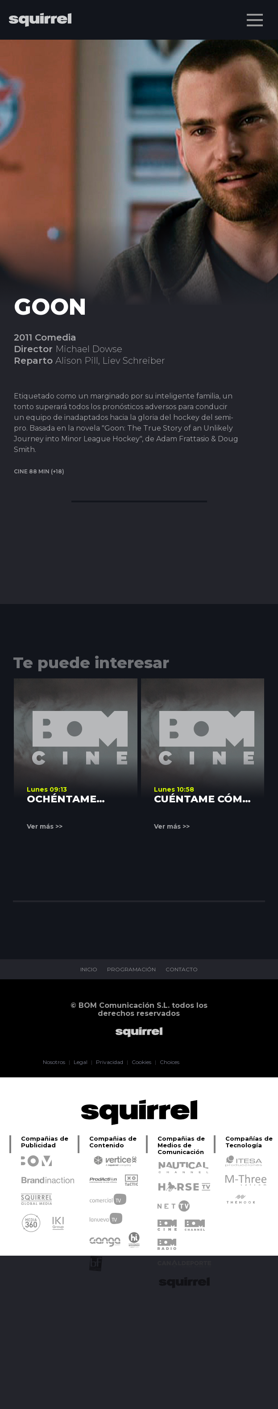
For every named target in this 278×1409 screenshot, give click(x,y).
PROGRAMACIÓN (131, 969)
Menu (256, 15)
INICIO (88, 969)
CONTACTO (182, 969)
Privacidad (109, 1062)
